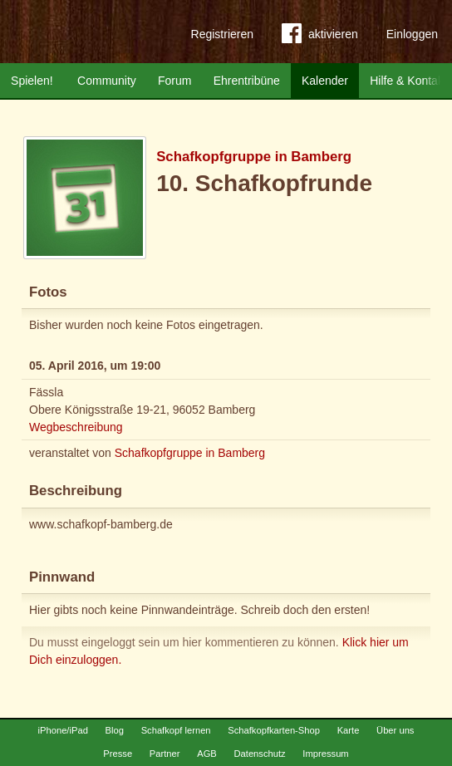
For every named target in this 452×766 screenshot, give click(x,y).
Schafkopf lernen (176, 730)
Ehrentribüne (247, 80)
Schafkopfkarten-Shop (274, 730)
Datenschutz (259, 754)
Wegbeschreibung (76, 427)
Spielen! (32, 80)
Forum (174, 80)
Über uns (395, 730)
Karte (348, 730)
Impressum (325, 754)
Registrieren (222, 34)
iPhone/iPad (63, 730)
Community (106, 80)
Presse (117, 754)
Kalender (325, 80)
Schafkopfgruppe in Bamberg (253, 156)
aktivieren (320, 36)
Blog (115, 730)
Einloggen (412, 34)
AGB (207, 754)
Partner (165, 754)
